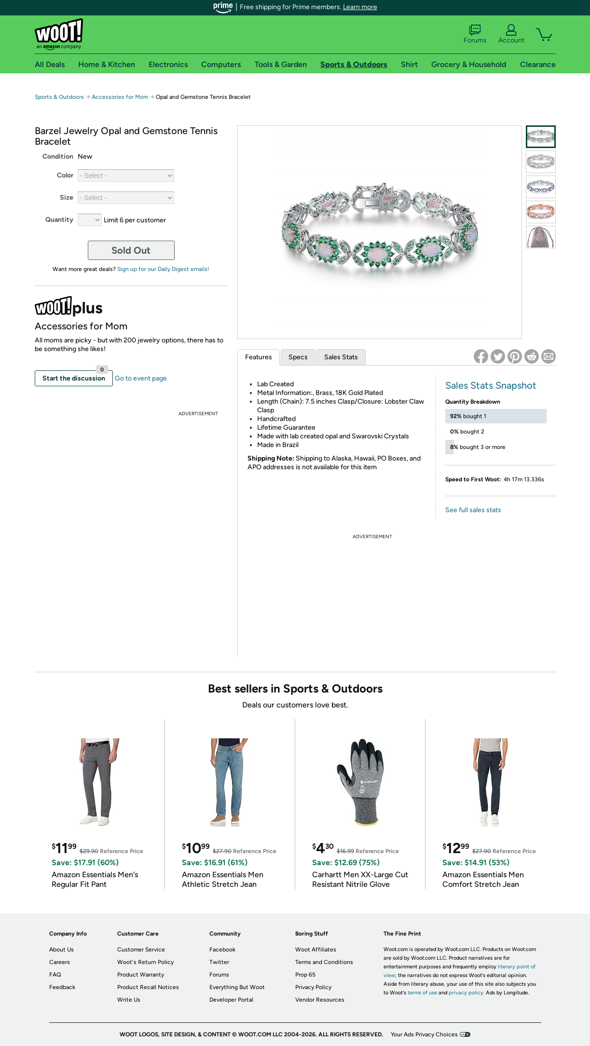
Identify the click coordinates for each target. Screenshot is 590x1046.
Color (65, 175)
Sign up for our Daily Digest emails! (163, 269)
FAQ (55, 974)
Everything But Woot (237, 987)
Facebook (222, 949)
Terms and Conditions (324, 962)
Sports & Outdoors (59, 97)
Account (511, 34)
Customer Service (141, 949)
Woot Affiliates (315, 949)
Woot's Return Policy (145, 962)
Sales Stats (341, 357)
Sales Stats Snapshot (490, 385)
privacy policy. (466, 993)
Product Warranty (140, 974)
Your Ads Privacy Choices (424, 1034)
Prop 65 (305, 974)
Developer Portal (231, 999)
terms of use (422, 993)
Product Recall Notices (148, 987)
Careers (59, 962)
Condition (57, 156)
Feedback (62, 987)
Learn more (360, 7)
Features (258, 357)
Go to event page (141, 378)
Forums (475, 34)
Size (66, 197)
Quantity (59, 220)
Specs (298, 357)
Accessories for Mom (120, 97)
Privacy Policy (313, 987)
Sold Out (131, 250)
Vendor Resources (319, 999)
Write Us (128, 999)
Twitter (219, 962)
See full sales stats (473, 510)
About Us (61, 949)
